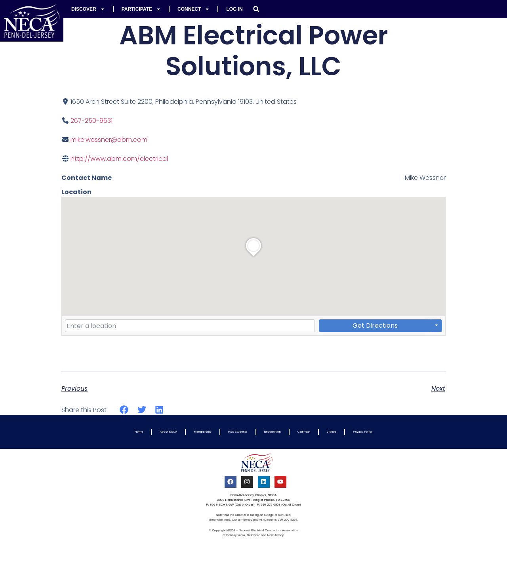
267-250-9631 (91, 120)
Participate (141, 9)
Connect (193, 9)
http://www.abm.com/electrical (119, 158)
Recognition (272, 431)
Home (139, 431)
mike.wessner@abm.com (109, 139)
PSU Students (238, 431)
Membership (203, 431)
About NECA (168, 431)
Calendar (303, 431)
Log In (234, 9)
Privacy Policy (362, 431)
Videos (331, 431)
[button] (256, 9)
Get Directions (375, 325)
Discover (88, 9)
